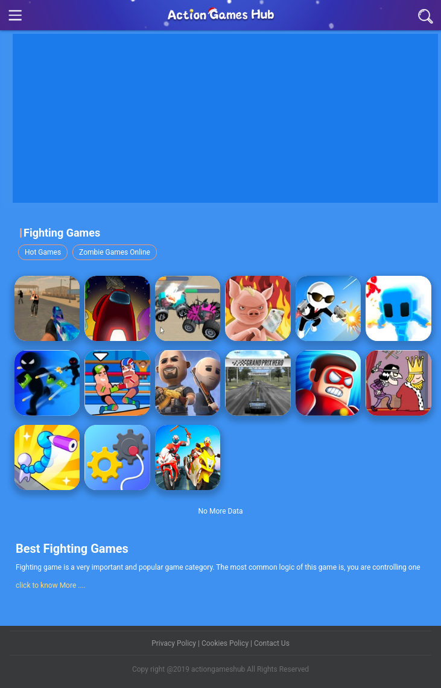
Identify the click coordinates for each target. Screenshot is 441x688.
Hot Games (43, 252)
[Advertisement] (227, 118)
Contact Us (272, 643)
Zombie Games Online (114, 252)
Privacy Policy (174, 643)
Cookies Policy (225, 643)
